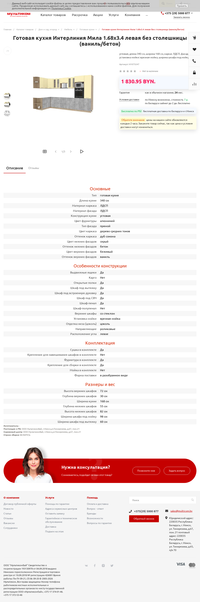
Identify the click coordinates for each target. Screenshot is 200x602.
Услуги (49, 497)
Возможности (95, 518)
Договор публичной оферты (20, 503)
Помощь (92, 497)
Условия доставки (129, 99)
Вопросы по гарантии (99, 523)
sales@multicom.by (181, 511)
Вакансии (9, 523)
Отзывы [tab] (33, 168)
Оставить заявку (54, 513)
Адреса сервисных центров (61, 508)
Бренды (91, 513)
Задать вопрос (177, 470)
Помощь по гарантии (57, 503)
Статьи (7, 513)
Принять (182, 5)
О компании (11, 497)
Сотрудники (10, 527)
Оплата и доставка (97, 503)
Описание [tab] (14, 168)
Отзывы (8, 518)
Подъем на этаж (54, 531)
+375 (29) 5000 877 (177, 13)
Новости (8, 508)
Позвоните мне (146, 470)
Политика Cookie (61, 8)
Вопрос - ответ (95, 508)
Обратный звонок (144, 518)
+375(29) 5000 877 (146, 511)
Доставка (50, 526)
